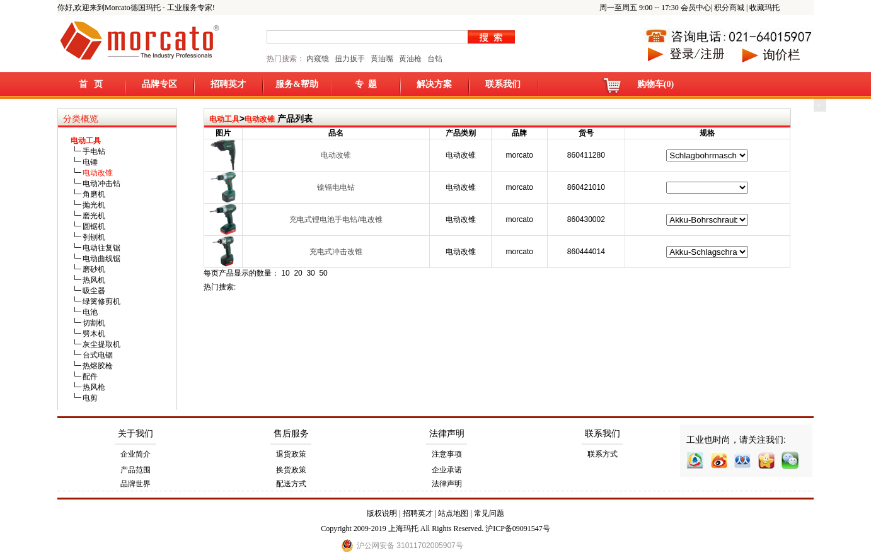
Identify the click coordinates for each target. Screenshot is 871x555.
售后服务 (291, 433)
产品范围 (135, 469)
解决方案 (434, 84)
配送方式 (291, 483)
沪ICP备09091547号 (517, 528)
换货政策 (291, 469)
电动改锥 (260, 119)
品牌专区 (159, 84)
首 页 (91, 84)
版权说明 (382, 513)
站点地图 (453, 513)
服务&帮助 (296, 84)
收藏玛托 (764, 7)
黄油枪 (410, 58)
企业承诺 (447, 469)
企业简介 (135, 454)
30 (310, 273)
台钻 (433, 58)
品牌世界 (135, 483)
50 (323, 273)
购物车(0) (655, 84)
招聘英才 (228, 84)
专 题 (366, 84)
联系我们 (503, 84)
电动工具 (224, 119)
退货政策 (291, 454)
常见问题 (489, 513)
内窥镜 (317, 58)
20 (298, 273)
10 (285, 273)
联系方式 (602, 454)
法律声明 (446, 433)
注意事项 (447, 454)
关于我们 (135, 433)
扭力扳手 (350, 58)
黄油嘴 (382, 58)
